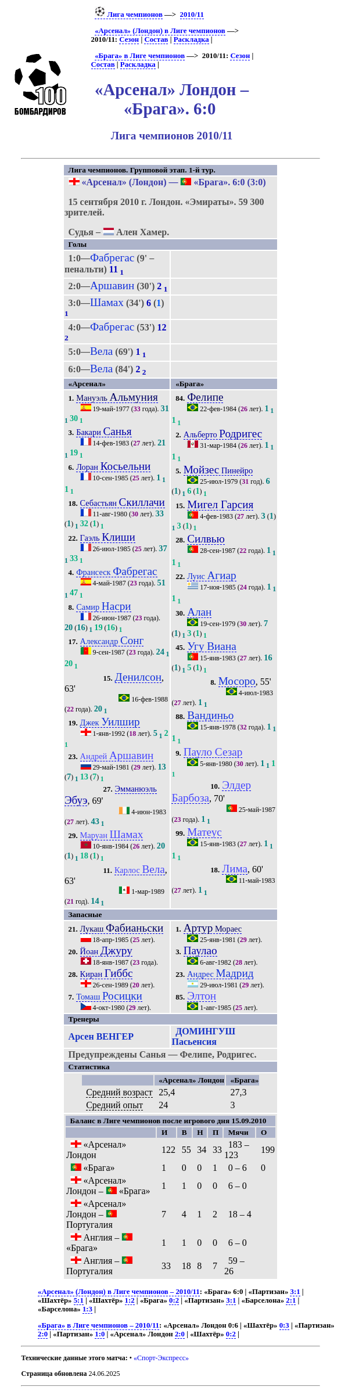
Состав (156, 39)
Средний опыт (114, 1105)
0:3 (284, 1325)
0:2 (174, 1300)
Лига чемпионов (129, 14)
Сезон (129, 39)
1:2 (130, 1300)
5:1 (79, 1300)
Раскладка (191, 39)
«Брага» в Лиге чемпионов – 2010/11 (98, 1325)
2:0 (43, 1334)
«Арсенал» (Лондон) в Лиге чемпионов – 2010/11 (119, 1292)
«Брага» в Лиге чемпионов (140, 56)
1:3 (87, 1309)
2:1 (291, 1300)
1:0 (100, 1334)
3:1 (295, 1292)
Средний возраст (119, 1092)
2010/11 (192, 14)
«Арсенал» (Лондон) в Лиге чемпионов (160, 31)
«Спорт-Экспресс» (161, 1358)
